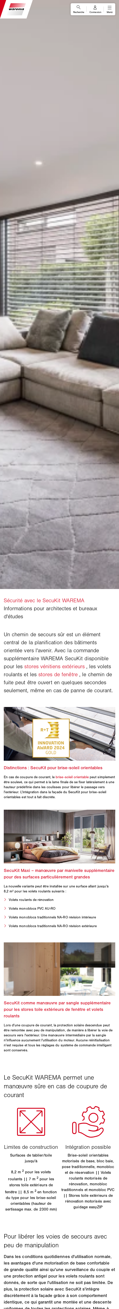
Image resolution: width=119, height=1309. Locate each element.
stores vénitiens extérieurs (54, 666)
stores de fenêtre (58, 674)
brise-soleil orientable (72, 777)
